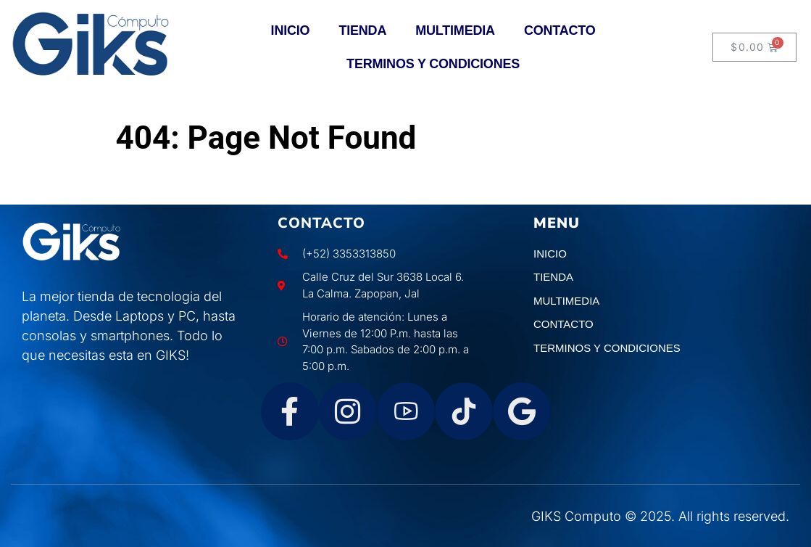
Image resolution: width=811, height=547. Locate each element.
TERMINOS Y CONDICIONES (433, 64)
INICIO (290, 30)
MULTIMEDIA (455, 30)
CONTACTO (560, 30)
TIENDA (362, 30)
